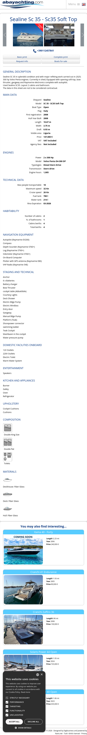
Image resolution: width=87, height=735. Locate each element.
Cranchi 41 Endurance (43, 572)
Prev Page (5, 35)
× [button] (41, 675)
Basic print (22, 57)
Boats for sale (60, 61)
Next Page (82, 35)
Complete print (61, 57)
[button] (24, 727)
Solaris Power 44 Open (43, 652)
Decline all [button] (33, 721)
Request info (22, 61)
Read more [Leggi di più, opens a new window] (25, 692)
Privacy (84, 733)
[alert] (24, 701)
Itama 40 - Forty (43, 532)
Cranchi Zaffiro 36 (43, 612)
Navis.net (58, 733)
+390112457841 (43, 50)
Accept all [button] (14, 721)
